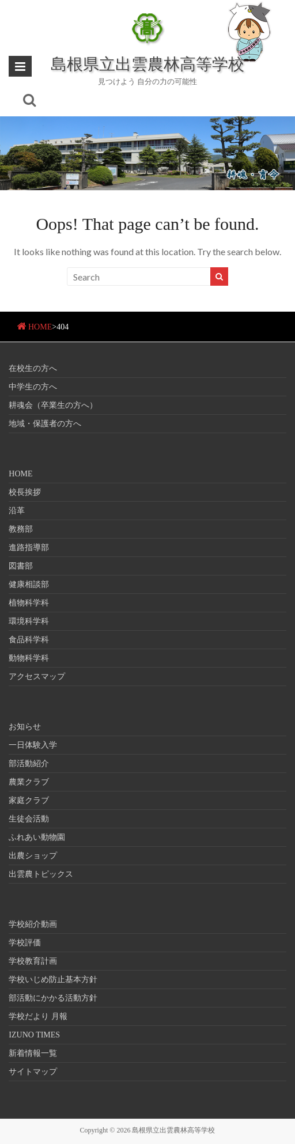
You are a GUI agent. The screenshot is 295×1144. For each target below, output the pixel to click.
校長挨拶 (25, 492)
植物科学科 (29, 602)
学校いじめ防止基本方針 (53, 979)
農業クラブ (29, 782)
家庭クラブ (29, 800)
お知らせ (25, 726)
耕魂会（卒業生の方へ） (53, 405)
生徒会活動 (29, 819)
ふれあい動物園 (37, 837)
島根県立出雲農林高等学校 (147, 63)
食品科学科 (29, 639)
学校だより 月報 (38, 1016)
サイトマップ (33, 1071)
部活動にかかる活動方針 (53, 998)
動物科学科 (29, 658)
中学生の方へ (33, 386)
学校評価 (25, 942)
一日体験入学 (33, 745)
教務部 (21, 529)
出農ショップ (33, 855)
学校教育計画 (33, 961)
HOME (40, 327)
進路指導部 (29, 547)
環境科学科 (29, 621)
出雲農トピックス (41, 874)
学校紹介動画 (33, 924)
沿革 (17, 510)
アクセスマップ (37, 676)
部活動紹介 (29, 763)
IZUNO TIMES (34, 1035)
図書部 (21, 566)
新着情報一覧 (33, 1053)
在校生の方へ (33, 368)
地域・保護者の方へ (45, 423)
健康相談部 (29, 584)
